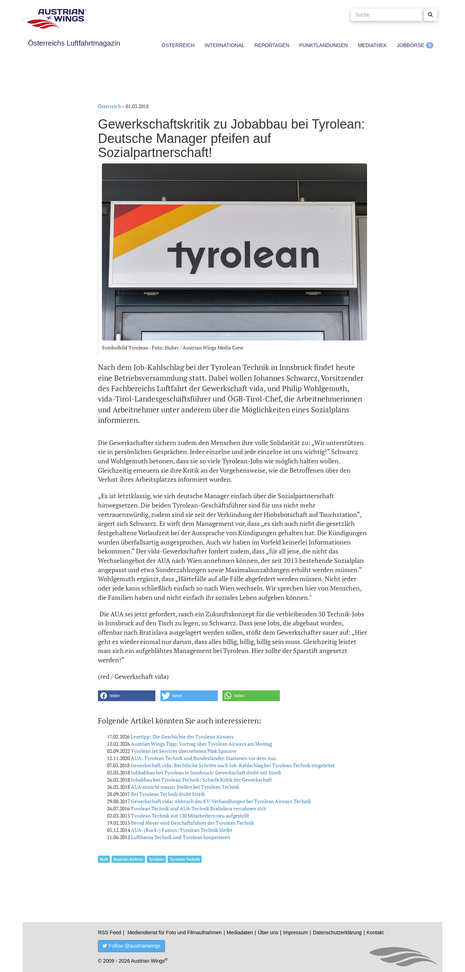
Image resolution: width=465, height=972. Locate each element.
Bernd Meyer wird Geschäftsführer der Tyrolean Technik (192, 822)
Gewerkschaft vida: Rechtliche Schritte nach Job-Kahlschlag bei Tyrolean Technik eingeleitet (233, 765)
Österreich (178, 45)
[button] (126, 695)
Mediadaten (240, 932)
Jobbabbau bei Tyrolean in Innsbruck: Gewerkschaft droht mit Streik (206, 772)
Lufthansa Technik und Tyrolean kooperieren (180, 837)
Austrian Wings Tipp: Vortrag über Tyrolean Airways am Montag (201, 743)
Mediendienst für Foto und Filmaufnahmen (174, 932)
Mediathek (372, 45)
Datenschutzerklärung (337, 932)
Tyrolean (156, 859)
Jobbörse (410, 45)
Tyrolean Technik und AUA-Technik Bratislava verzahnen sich (198, 808)
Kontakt (375, 932)
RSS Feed (109, 932)
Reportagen (271, 45)
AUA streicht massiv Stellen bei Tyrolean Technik (185, 786)
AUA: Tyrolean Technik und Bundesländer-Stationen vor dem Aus (203, 758)
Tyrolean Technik (184, 859)
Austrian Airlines (128, 859)
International (224, 45)
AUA (104, 859)
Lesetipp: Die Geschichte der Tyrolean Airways (182, 736)
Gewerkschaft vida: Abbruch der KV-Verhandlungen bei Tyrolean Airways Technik (221, 801)
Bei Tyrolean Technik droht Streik (168, 794)
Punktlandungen (323, 45)
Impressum (295, 932)
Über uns (268, 932)
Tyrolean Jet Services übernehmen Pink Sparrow (183, 750)
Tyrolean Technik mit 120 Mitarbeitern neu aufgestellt (190, 815)
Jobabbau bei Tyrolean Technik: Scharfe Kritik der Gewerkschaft (201, 779)
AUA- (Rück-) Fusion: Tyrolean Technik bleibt (181, 830)
